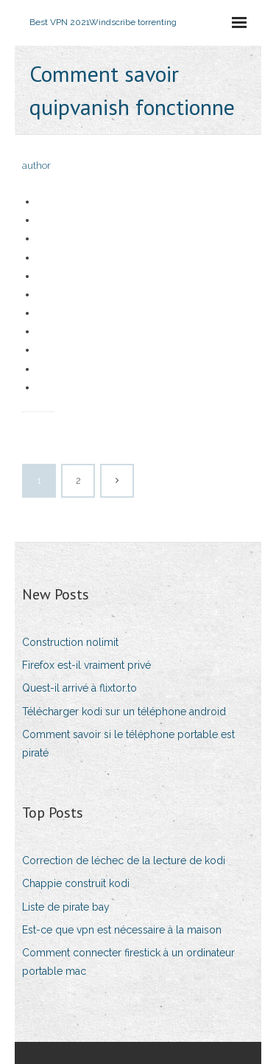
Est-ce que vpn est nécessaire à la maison (122, 930)
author (36, 165)
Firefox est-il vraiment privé (86, 665)
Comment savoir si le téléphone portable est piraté (128, 744)
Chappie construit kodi (76, 883)
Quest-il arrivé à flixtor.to (79, 688)
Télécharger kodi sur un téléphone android (124, 711)
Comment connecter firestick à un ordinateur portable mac (128, 962)
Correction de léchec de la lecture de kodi (123, 860)
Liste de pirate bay (66, 907)
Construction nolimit (70, 642)
